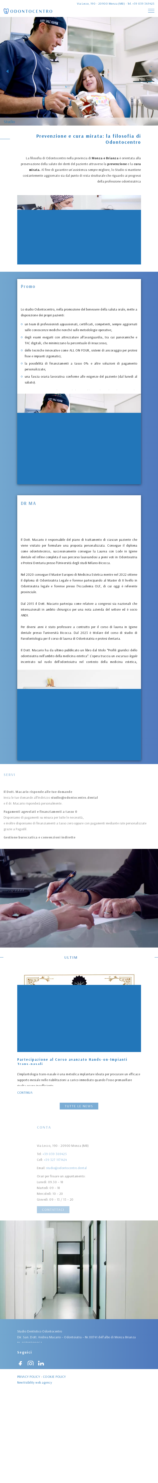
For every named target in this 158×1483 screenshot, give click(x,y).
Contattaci (53, 1209)
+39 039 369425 (143, 3)
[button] (7, 71)
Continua (25, 1092)
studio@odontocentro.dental (66, 1199)
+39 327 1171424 (55, 1191)
